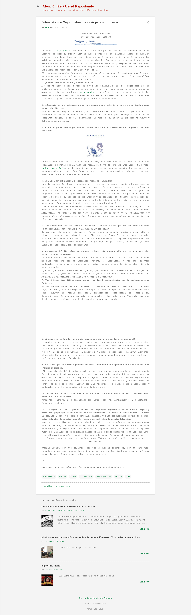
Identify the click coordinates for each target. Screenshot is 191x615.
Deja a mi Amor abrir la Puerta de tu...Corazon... (69, 506)
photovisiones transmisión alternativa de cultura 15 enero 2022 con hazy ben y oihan (90, 537)
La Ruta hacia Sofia (53, 168)
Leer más (145, 529)
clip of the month (51, 565)
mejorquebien (64, 51)
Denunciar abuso (95, 609)
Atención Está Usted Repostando (68, 6)
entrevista (49, 476)
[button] (148, 22)
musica (118, 476)
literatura (86, 476)
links (73, 476)
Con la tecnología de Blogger (95, 598)
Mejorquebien (87, 92)
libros (62, 476)
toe (128, 476)
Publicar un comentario (57, 486)
